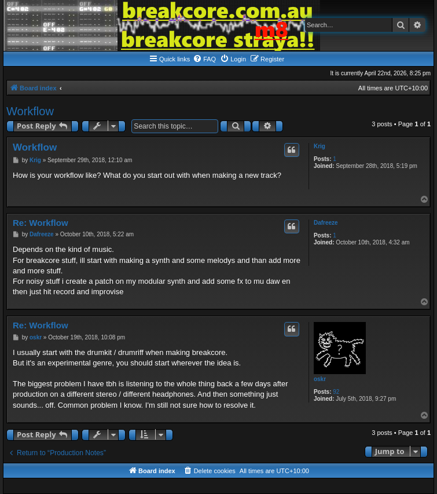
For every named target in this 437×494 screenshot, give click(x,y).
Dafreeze (326, 222)
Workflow (30, 111)
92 (336, 392)
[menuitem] (204, 59)
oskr (320, 379)
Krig (319, 146)
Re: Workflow (40, 223)
